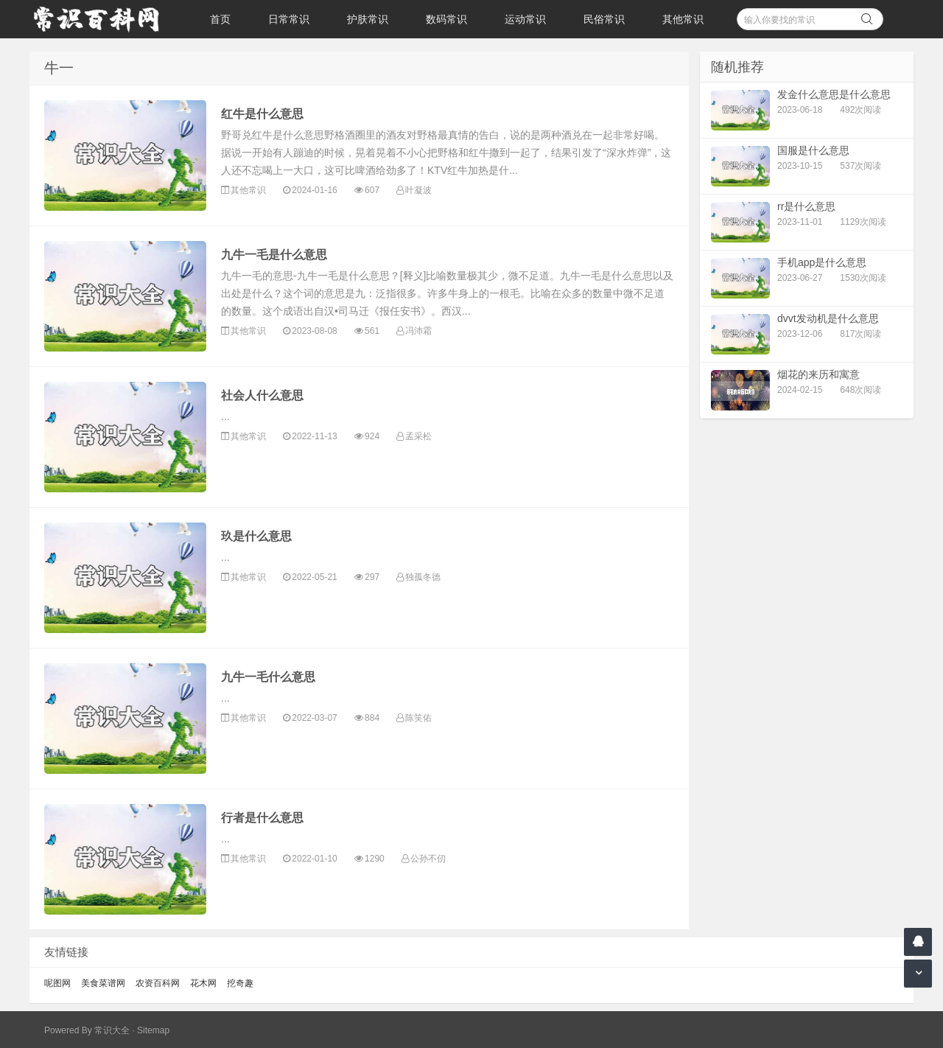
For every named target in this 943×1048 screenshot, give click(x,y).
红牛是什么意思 (262, 114)
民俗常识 (604, 19)
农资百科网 (158, 983)
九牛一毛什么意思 (268, 677)
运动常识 (525, 19)
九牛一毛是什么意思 (274, 254)
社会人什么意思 (262, 395)
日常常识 (288, 19)
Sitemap (153, 1030)
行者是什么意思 (262, 817)
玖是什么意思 (256, 536)
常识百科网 (103, 19)
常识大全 (112, 1030)
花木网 (203, 983)
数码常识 (446, 19)
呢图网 (57, 983)
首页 (220, 19)
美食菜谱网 (103, 983)
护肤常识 (367, 19)
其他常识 (683, 19)
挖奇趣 (240, 983)
